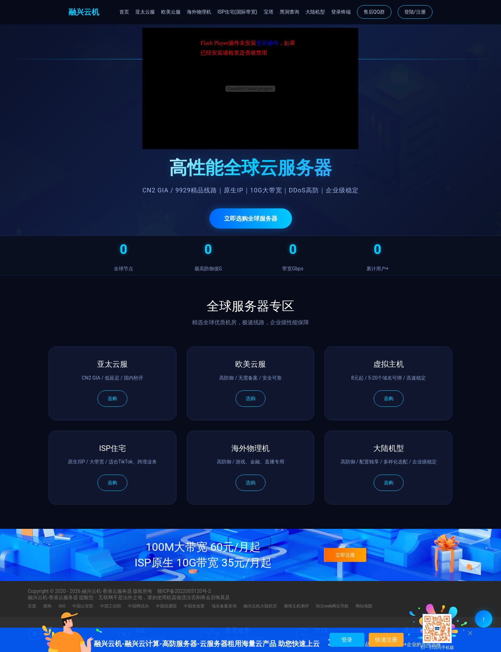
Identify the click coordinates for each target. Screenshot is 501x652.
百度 (32, 606)
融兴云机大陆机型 (260, 606)
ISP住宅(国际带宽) (237, 12)
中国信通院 (166, 606)
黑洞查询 (289, 12)
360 (61, 606)
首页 (124, 12)
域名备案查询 (224, 606)
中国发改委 (194, 606)
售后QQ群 (374, 12)
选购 (112, 398)
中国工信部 (110, 606)
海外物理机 (199, 12)
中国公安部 (82, 606)
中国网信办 (138, 606)
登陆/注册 (415, 12)
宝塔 (268, 12)
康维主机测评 (296, 606)
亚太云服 (145, 12)
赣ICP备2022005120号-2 (184, 591)
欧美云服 (171, 12)
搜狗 (47, 606)
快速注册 (386, 639)
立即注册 (345, 555)
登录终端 (341, 12)
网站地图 (364, 606)
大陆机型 (315, 12)
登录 (346, 639)
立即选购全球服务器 (250, 218)
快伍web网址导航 (332, 606)
